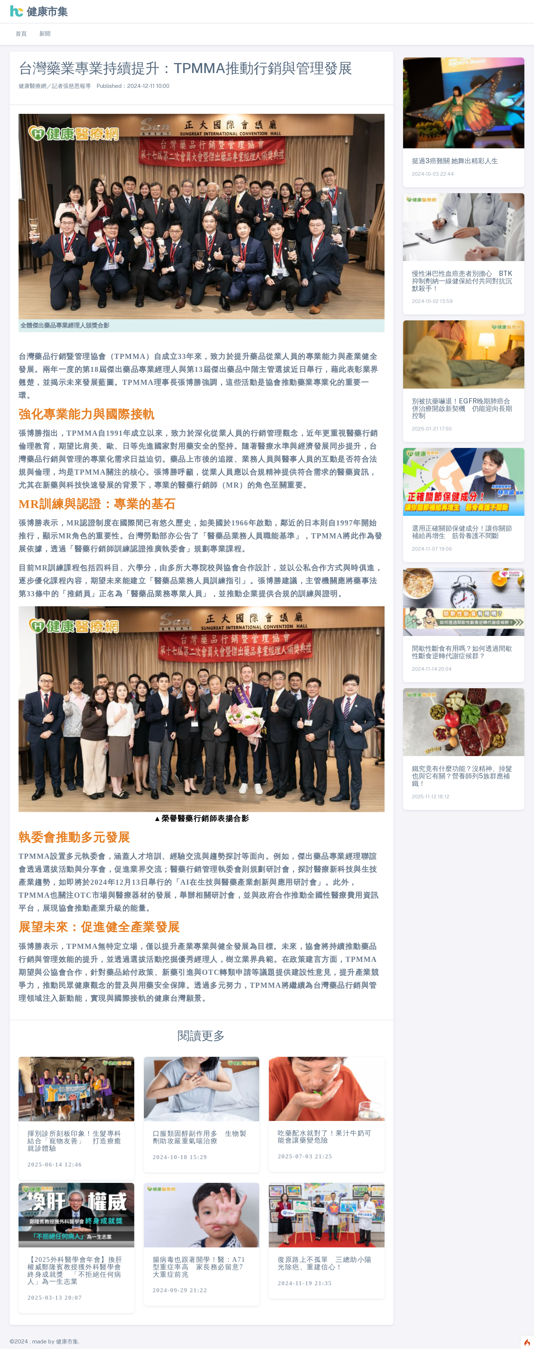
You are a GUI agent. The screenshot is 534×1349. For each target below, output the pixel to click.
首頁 (21, 33)
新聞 (44, 33)
